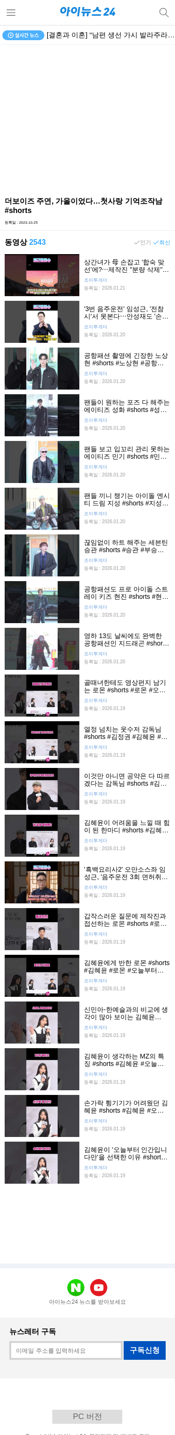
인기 (145, 242)
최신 (164, 242)
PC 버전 (87, 1416)
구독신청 (145, 1350)
